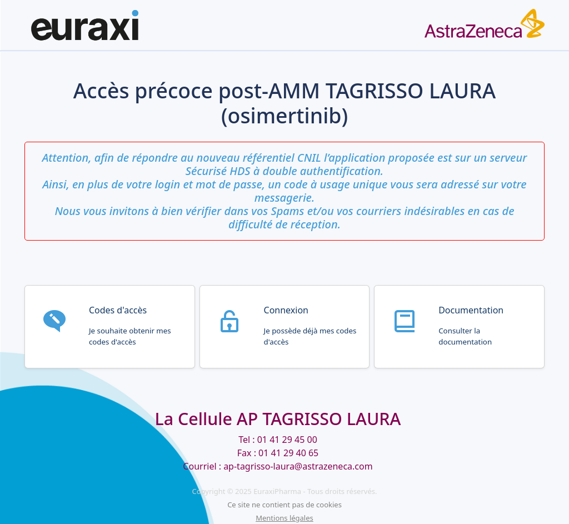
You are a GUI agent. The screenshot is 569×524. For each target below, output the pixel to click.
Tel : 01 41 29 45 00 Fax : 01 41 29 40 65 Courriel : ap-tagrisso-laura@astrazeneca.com (277, 452)
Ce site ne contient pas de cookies (284, 505)
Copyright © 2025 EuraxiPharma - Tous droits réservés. (284, 491)
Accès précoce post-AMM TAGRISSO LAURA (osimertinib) (284, 103)
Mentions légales (284, 518)
